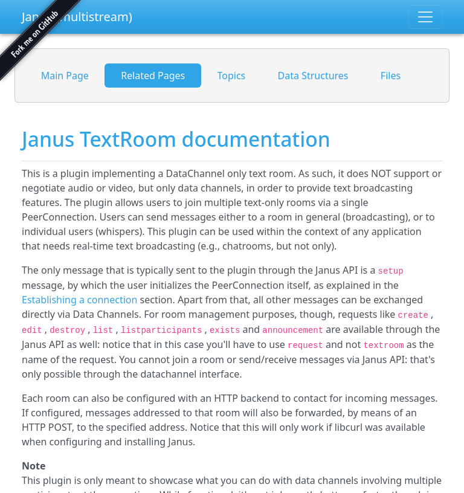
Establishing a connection (79, 299)
